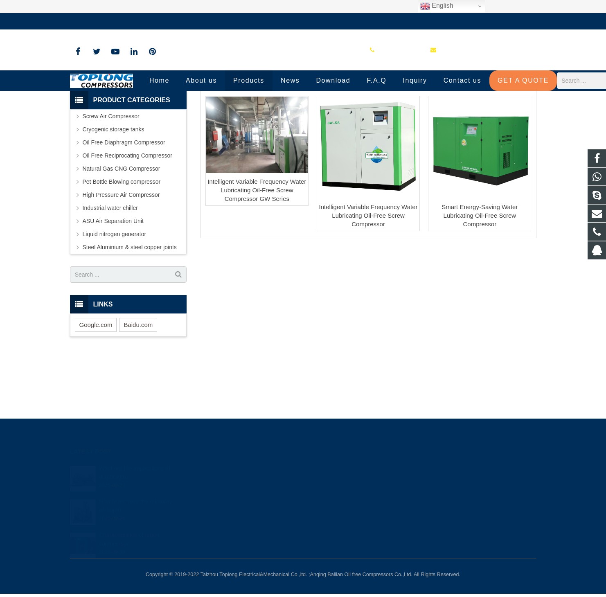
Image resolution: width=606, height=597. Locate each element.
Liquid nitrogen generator (114, 294)
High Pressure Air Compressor (121, 255)
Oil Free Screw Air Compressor (303, 111)
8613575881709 (336, 483)
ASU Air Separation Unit (113, 281)
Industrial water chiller (110, 268)
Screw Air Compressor (111, 176)
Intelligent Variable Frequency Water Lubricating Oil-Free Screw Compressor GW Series (256, 250)
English (436, 6)
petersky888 (332, 518)
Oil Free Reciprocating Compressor (127, 215)
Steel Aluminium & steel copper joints (130, 307)
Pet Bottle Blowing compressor (122, 242)
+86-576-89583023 (100, 21)
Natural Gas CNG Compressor (121, 228)
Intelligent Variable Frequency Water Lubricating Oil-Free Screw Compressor (368, 275)
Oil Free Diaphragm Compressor (124, 202)
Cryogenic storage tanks (113, 189)
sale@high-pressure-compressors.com (186, 21)
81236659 (329, 471)
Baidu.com (138, 384)
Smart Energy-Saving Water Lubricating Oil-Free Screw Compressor (480, 275)
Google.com (96, 384)
